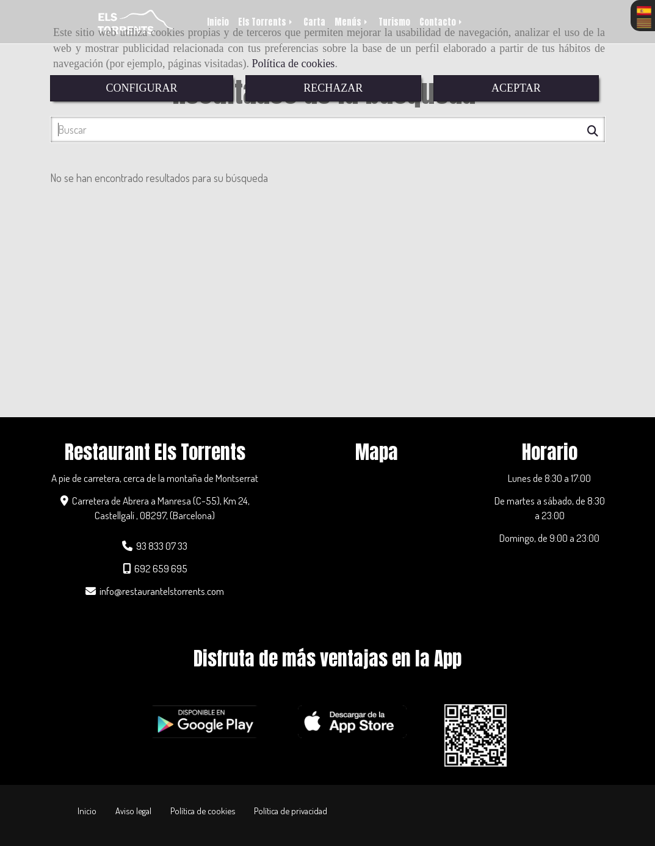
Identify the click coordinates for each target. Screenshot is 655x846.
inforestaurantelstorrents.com (162, 590)
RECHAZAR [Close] (333, 88)
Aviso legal (133, 810)
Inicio (87, 810)
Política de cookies (293, 63)
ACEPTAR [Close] (516, 88)
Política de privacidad (290, 810)
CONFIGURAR (141, 88)
